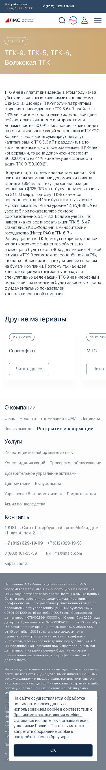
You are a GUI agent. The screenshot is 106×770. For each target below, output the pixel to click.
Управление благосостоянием (33, 494)
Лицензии (90, 418)
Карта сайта (16, 563)
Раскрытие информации (65, 428)
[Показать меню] (97, 20)
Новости (28, 418)
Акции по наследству (25, 504)
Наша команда (19, 429)
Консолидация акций (25, 463)
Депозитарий (18, 483)
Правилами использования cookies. (48, 715)
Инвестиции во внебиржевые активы (39, 452)
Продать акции (81, 494)
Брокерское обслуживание (75, 463)
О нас (10, 418)
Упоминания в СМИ (58, 418)
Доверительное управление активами (41, 473)
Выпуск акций (48, 483)
